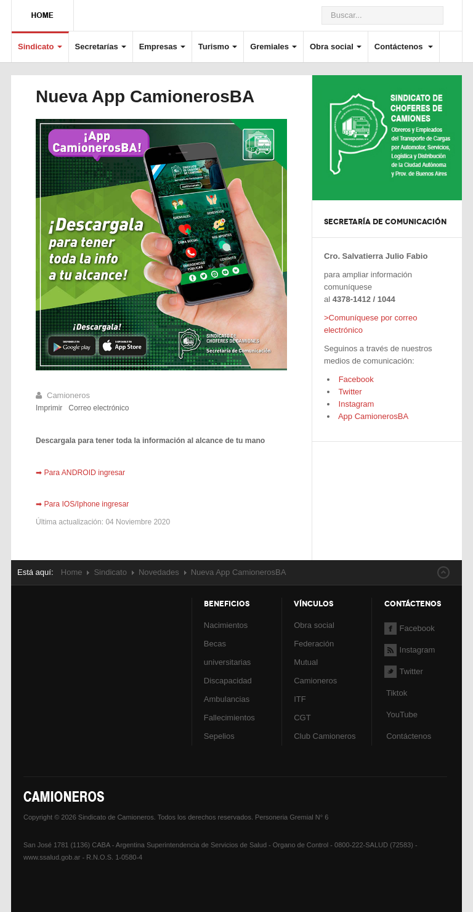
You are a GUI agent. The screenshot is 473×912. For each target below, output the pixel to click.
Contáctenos (403, 46)
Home (72, 572)
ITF (300, 699)
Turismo (217, 46)
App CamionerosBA (372, 416)
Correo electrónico (98, 408)
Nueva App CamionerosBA (145, 96)
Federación (314, 643)
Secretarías (100, 46)
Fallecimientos (229, 717)
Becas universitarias (227, 653)
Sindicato (40, 46)
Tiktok (396, 693)
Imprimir (49, 408)
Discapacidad (228, 680)
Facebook (355, 379)
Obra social (336, 46)
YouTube (401, 714)
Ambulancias (226, 699)
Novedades (159, 572)
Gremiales (273, 46)
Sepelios (219, 736)
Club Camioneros (324, 736)
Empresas (162, 46)
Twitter (349, 391)
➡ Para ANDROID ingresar (80, 472)
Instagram (355, 404)
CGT (302, 717)
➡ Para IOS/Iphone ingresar (82, 504)
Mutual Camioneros (315, 671)
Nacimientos (226, 625)
